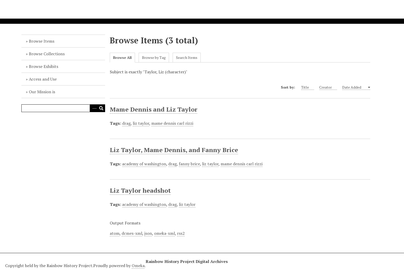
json (148, 233)
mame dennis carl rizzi (172, 123)
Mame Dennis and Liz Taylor (153, 109)
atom (115, 233)
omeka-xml (164, 233)
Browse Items (41, 41)
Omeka (138, 265)
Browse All (122, 57)
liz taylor (141, 123)
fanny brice (189, 164)
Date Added (354, 87)
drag (126, 123)
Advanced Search (93, 108)
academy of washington (144, 164)
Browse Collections (47, 54)
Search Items (186, 57)
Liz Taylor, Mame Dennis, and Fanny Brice (174, 150)
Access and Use (43, 79)
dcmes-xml (132, 233)
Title (307, 87)
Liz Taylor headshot (140, 190)
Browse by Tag (154, 57)
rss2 (181, 233)
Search (101, 108)
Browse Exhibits (43, 66)
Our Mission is (42, 92)
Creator (328, 87)
